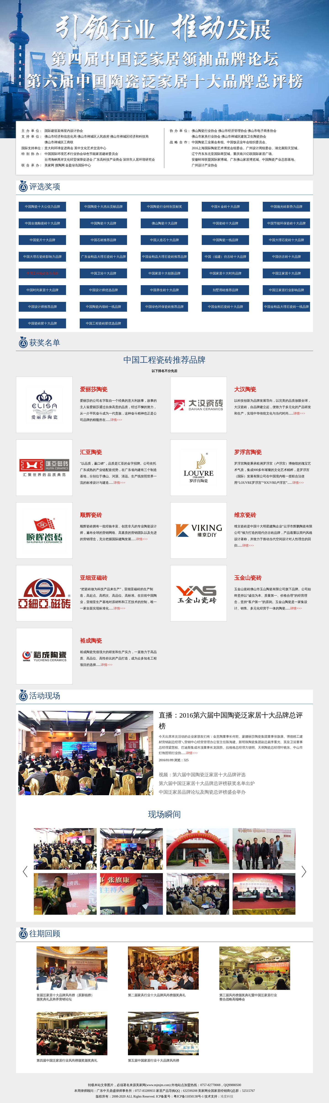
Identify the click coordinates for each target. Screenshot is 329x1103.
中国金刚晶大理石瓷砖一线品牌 (286, 306)
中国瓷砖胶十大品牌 (42, 323)
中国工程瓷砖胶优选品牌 (103, 323)
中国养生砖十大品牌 (164, 290)
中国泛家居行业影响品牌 (286, 290)
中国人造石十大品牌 (164, 240)
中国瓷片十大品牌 (42, 240)
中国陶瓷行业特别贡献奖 (164, 206)
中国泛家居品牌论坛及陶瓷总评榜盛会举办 (202, 792)
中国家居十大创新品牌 (164, 273)
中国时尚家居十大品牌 (42, 290)
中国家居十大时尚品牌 (225, 273)
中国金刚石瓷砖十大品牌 (225, 306)
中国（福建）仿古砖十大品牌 (225, 256)
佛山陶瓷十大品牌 (164, 223)
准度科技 (226, 1096)
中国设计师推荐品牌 (42, 306)
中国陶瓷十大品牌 (103, 223)
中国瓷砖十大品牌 (225, 223)
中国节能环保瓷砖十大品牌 (286, 223)
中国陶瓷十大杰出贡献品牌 (103, 206)
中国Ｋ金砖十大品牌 (225, 206)
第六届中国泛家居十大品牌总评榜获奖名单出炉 (207, 783)
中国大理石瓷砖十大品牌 (286, 240)
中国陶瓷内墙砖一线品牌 (103, 306)
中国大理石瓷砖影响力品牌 (42, 256)
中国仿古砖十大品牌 (286, 256)
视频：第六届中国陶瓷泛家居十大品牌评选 (202, 774)
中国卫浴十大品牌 (103, 273)
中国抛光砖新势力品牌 (286, 206)
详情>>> (116, 420)
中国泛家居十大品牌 (286, 273)
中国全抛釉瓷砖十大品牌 (42, 223)
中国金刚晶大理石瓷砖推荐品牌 (164, 256)
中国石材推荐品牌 (103, 240)
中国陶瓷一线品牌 (225, 240)
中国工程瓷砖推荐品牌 (42, 273)
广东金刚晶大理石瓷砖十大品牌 (103, 256)
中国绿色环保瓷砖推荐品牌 (164, 306)
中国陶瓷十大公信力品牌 (42, 206)
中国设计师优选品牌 (103, 290)
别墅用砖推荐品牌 (225, 290)
